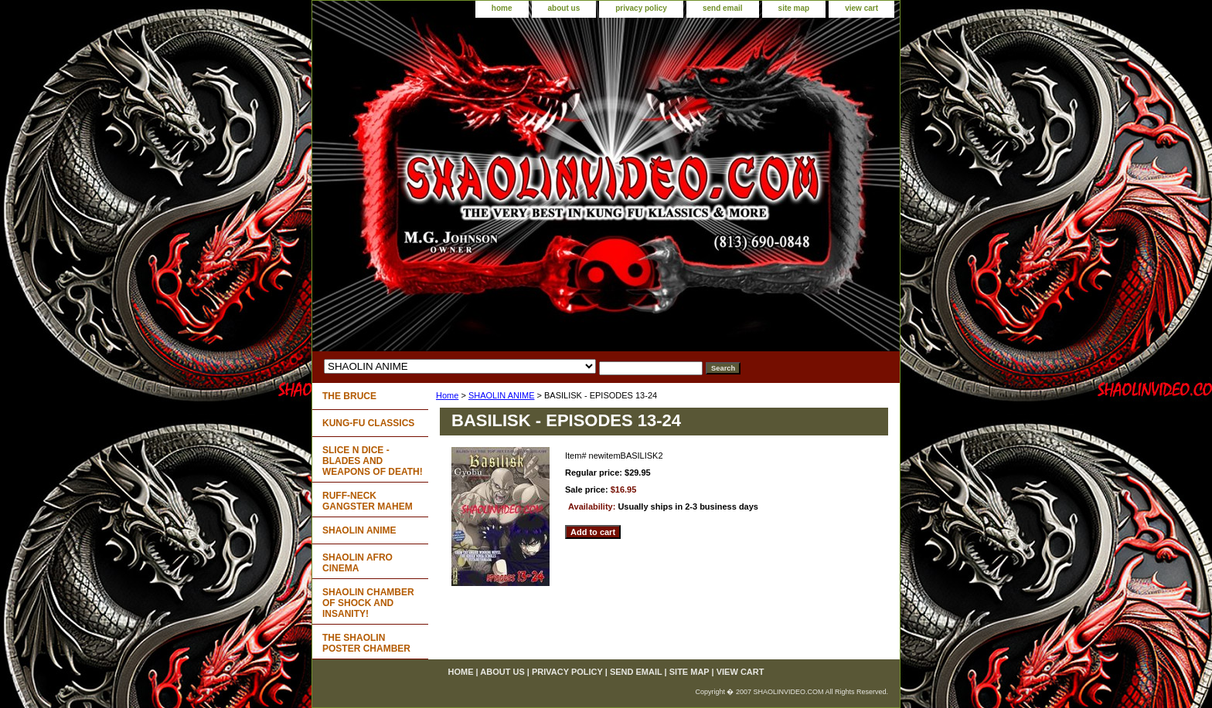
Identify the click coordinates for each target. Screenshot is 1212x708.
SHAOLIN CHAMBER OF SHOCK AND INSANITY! (368, 603)
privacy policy (641, 8)
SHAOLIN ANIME (501, 395)
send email (723, 8)
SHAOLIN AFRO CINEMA (357, 563)
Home (447, 395)
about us (564, 8)
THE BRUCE (349, 396)
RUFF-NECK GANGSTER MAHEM (367, 501)
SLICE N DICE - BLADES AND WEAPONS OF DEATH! (372, 461)
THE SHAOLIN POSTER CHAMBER (366, 643)
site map (794, 8)
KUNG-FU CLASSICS (368, 423)
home (502, 8)
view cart (861, 8)
